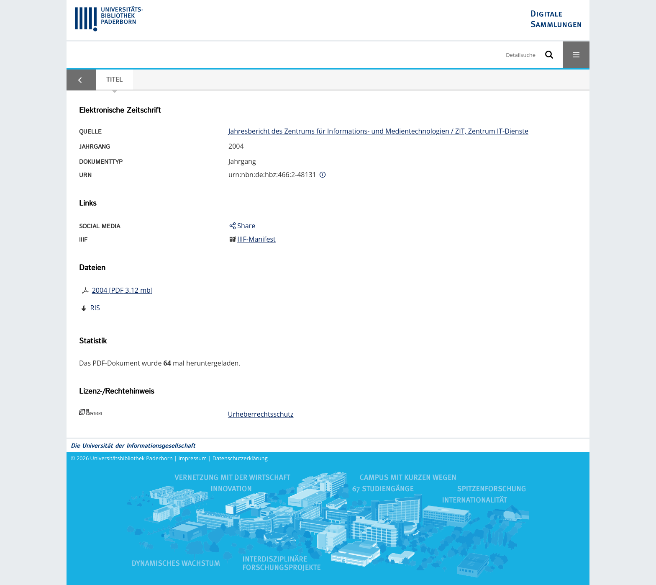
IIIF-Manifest (256, 239)
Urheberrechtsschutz (261, 414)
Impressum (193, 458)
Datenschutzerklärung (240, 458)
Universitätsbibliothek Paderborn (131, 458)
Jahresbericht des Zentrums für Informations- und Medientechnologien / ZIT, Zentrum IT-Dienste (378, 131)
